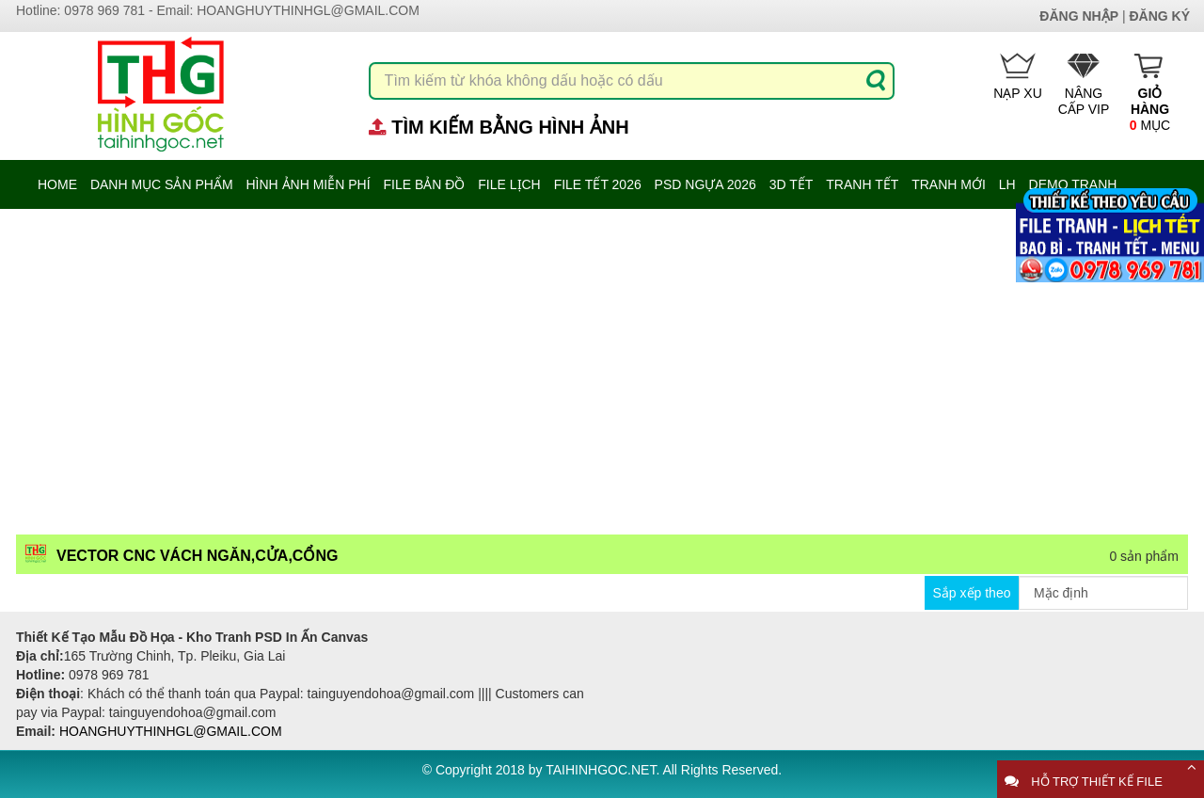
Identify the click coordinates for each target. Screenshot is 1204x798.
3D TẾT (791, 184)
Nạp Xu (1017, 77)
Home (57, 184)
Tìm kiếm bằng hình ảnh (510, 127)
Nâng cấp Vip (1084, 85)
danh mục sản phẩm (161, 184)
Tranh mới (948, 184)
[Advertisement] (602, 371)
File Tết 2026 (598, 184)
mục (1150, 93)
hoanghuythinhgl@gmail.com (308, 10)
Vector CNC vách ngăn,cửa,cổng (197, 556)
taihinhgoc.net (601, 769)
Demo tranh (1073, 184)
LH (1007, 184)
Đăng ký (1159, 16)
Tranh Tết (862, 184)
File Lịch (509, 184)
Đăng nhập (1078, 16)
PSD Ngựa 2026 (705, 184)
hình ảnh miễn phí (308, 184)
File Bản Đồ (424, 184)
